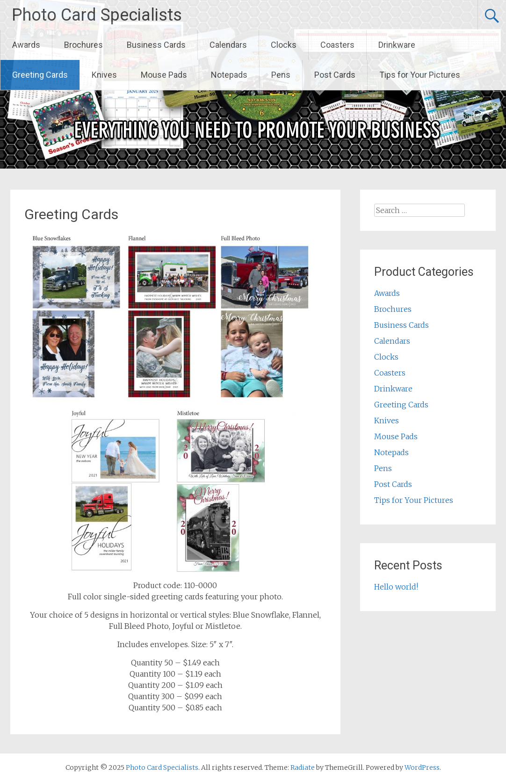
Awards (26, 45)
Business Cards (156, 45)
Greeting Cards (40, 75)
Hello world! (396, 586)
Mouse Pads (164, 75)
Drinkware (396, 45)
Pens (280, 75)
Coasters (337, 45)
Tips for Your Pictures (419, 75)
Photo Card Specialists (97, 15)
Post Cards (334, 75)
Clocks (283, 45)
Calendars (228, 45)
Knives (104, 75)
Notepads (229, 75)
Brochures (83, 45)
